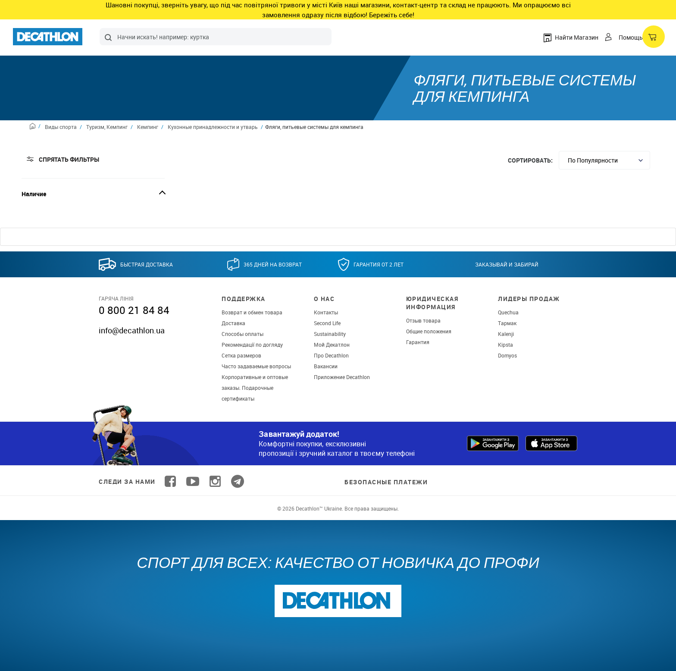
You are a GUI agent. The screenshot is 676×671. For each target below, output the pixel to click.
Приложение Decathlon (342, 376)
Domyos (507, 355)
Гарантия (417, 342)
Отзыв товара (423, 320)
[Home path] (35, 127)
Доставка (233, 323)
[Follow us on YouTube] (192, 481)
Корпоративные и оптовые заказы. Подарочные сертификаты (255, 387)
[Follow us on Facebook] (170, 481)
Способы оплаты (242, 333)
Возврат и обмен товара (252, 312)
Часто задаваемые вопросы (256, 366)
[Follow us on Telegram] (237, 481)
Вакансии (326, 366)
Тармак (507, 323)
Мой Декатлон (332, 344)
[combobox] (216, 36)
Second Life (327, 323)
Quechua (508, 312)
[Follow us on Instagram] (215, 481)
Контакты (326, 312)
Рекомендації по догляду (252, 344)
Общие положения (428, 331)
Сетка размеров (241, 355)
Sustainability (330, 333)
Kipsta (505, 344)
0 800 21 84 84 (134, 310)
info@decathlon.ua (132, 330)
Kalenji (506, 333)
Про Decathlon (331, 355)
